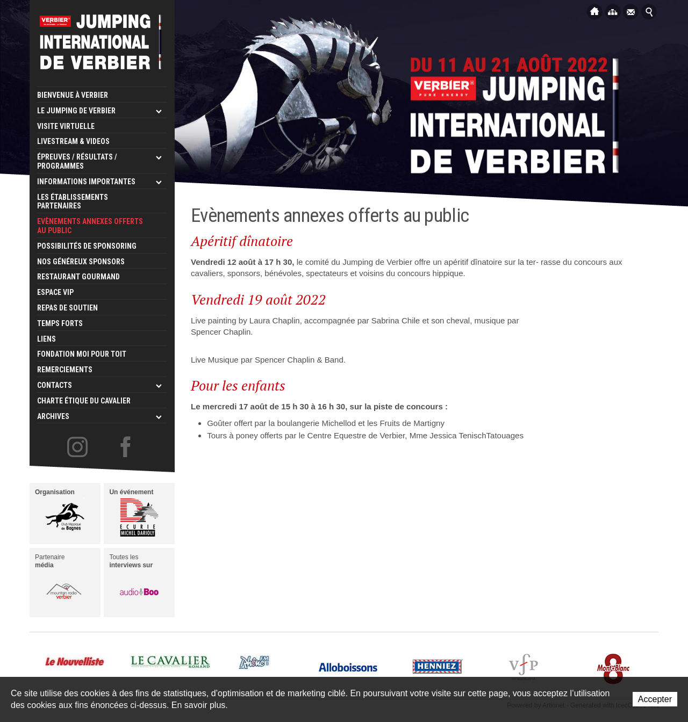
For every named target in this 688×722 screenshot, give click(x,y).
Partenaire (59, 581)
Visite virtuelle (66, 126)
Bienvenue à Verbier (72, 95)
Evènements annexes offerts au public (90, 226)
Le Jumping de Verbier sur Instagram (77, 447)
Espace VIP (55, 292)
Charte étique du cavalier (84, 400)
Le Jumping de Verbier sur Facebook (126, 447)
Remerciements (64, 369)
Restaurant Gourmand (78, 276)
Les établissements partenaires (72, 202)
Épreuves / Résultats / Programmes (77, 161)
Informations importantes (86, 181)
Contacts (54, 385)
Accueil (594, 11)
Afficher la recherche (649, 11)
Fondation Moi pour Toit (81, 354)
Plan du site (613, 11)
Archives (53, 416)
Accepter (655, 699)
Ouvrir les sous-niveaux (158, 111)
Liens (46, 339)
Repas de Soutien (67, 308)
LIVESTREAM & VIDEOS (73, 141)
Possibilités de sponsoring (87, 246)
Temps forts (60, 323)
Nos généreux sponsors (81, 261)
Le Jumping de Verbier (76, 110)
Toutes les (134, 581)
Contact (631, 11)
